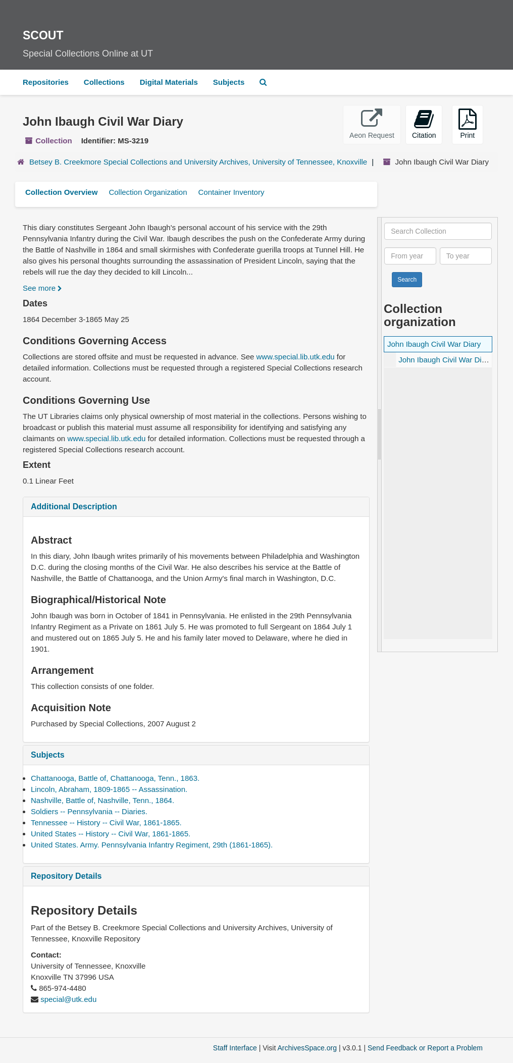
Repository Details (66, 876)
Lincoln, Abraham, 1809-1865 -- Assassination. (109, 789)
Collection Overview (61, 192)
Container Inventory (231, 192)
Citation (424, 124)
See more (42, 288)
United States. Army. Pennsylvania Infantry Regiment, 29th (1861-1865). (152, 844)
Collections (104, 82)
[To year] (466, 255)
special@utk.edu (68, 999)
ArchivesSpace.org (307, 1048)
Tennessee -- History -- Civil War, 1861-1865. (106, 822)
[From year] (410, 255)
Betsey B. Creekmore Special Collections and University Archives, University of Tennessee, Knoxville (198, 161)
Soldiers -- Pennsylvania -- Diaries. (89, 811)
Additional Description (74, 506)
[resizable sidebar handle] (380, 435)
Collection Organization (148, 192)
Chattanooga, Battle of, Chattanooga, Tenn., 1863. (115, 778)
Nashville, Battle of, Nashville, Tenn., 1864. (102, 800)
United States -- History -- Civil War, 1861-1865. (110, 833)
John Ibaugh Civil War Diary (434, 344)
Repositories (46, 82)
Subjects (229, 82)
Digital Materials (169, 82)
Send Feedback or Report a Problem (425, 1048)
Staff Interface (235, 1048)
